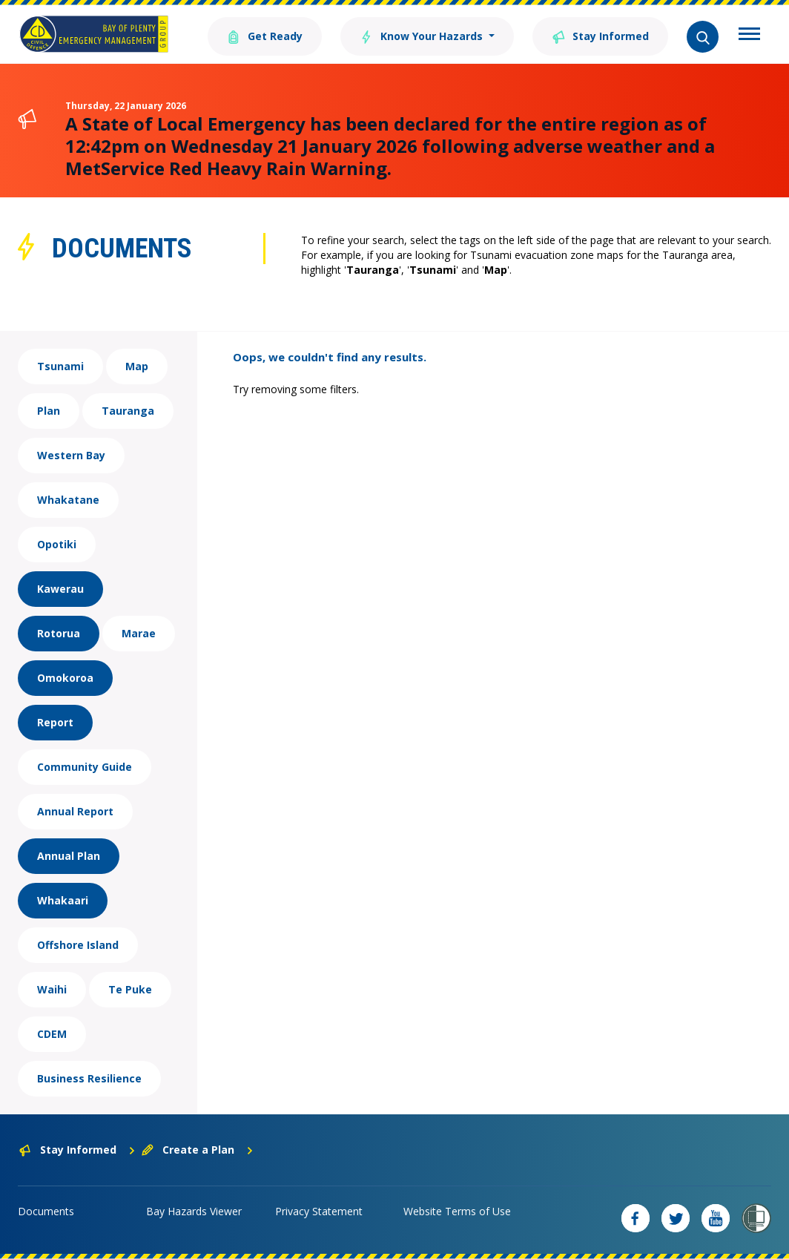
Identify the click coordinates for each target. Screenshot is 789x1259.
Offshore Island (78, 945)
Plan (48, 411)
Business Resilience (89, 1078)
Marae (139, 633)
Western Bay (71, 455)
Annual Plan (68, 856)
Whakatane (68, 500)
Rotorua (58, 633)
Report (55, 722)
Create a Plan (198, 1150)
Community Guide (84, 767)
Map (136, 366)
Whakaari (62, 900)
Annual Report (75, 811)
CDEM (52, 1034)
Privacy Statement (319, 1211)
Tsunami (60, 366)
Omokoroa (65, 678)
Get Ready (265, 35)
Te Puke (130, 989)
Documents (46, 1211)
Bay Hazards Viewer (194, 1211)
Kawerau (60, 589)
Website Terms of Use (457, 1211)
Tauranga (128, 411)
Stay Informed (600, 35)
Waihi (52, 989)
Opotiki (56, 544)
